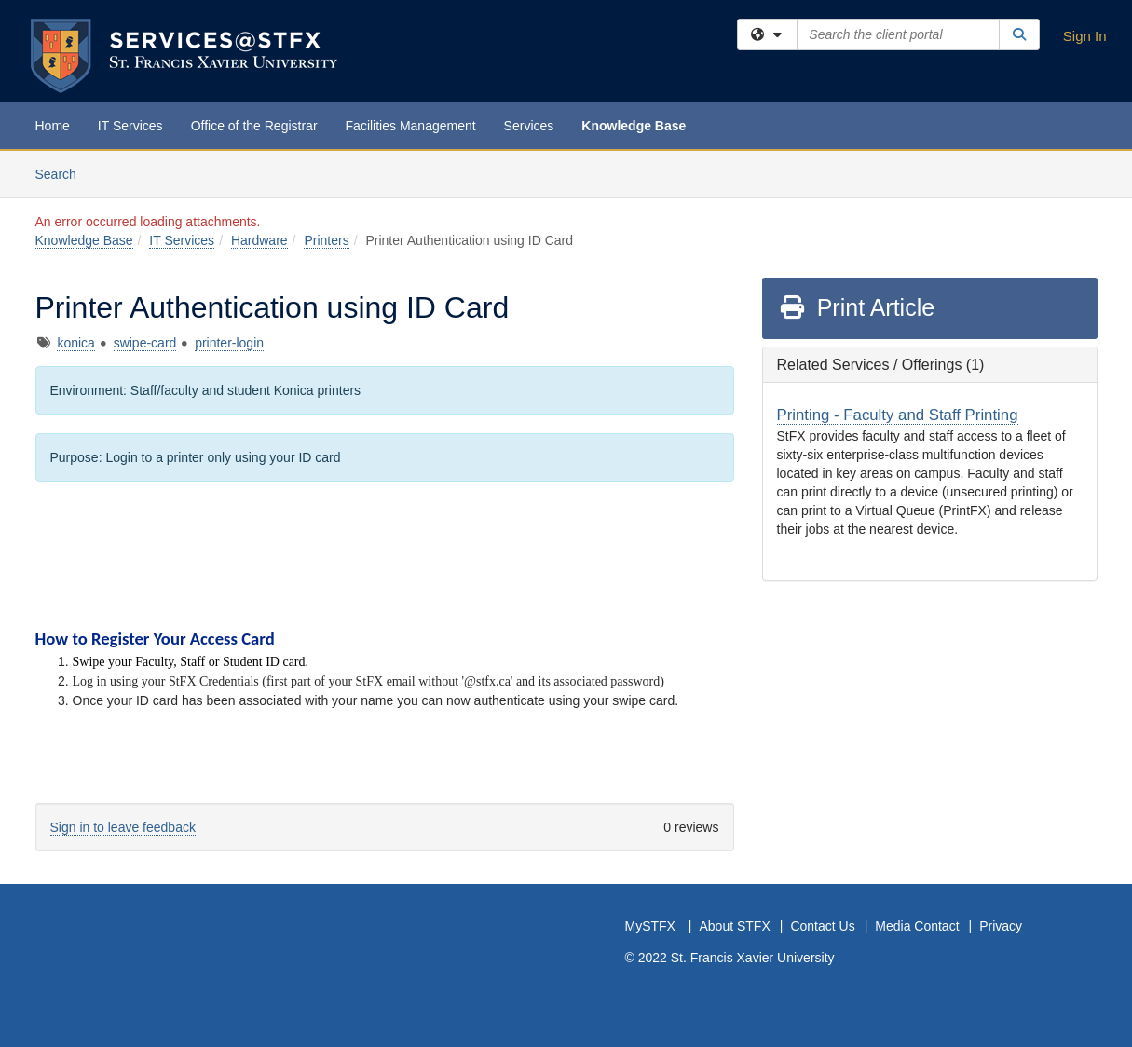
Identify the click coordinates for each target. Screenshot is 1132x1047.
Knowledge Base (633, 125)
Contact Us (822, 925)
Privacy (1000, 925)
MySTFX (650, 925)
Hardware (259, 240)
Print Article (856, 307)
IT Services (130, 125)
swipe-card (145, 342)
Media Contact (917, 925)
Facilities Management (411, 125)
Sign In (1085, 36)
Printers (326, 240)
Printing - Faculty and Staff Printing (897, 415)
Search (62, 173)
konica (75, 342)
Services (529, 125)
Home (52, 125)
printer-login (229, 342)
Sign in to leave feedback (123, 827)
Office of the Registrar (254, 125)
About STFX (734, 925)
